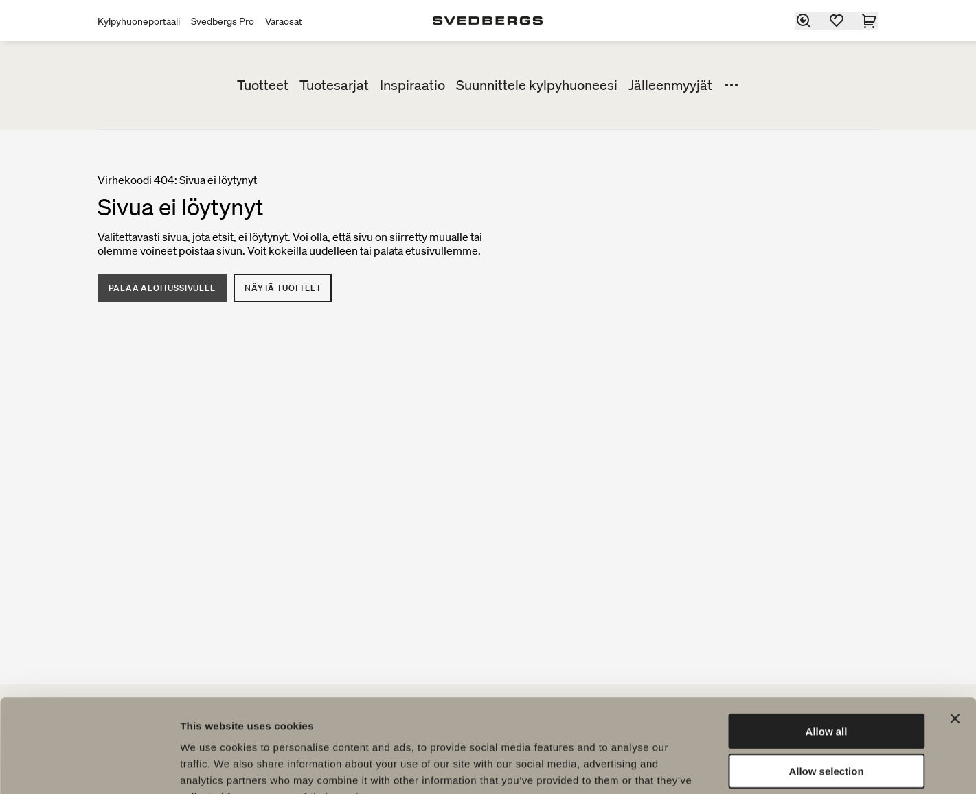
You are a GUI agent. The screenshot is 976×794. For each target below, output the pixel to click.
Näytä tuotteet (283, 288)
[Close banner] (955, 633)
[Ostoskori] (870, 20)
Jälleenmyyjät (670, 85)
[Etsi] (804, 20)
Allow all (827, 646)
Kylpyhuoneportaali (139, 21)
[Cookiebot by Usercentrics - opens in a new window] (89, 767)
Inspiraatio (412, 85)
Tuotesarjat (334, 85)
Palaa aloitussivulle (162, 288)
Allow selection (825, 686)
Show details (721, 767)
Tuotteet (262, 85)
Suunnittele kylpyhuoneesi (536, 85)
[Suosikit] (837, 20)
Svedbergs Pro (222, 21)
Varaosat (283, 21)
